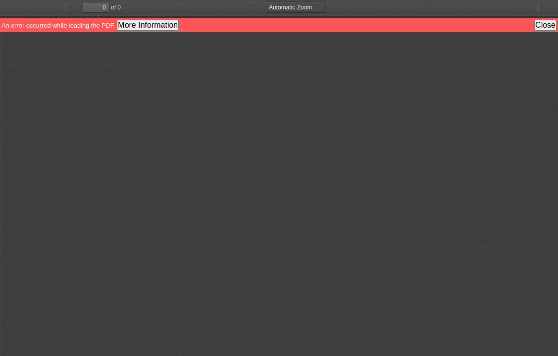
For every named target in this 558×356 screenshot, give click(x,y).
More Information (148, 25)
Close (545, 25)
